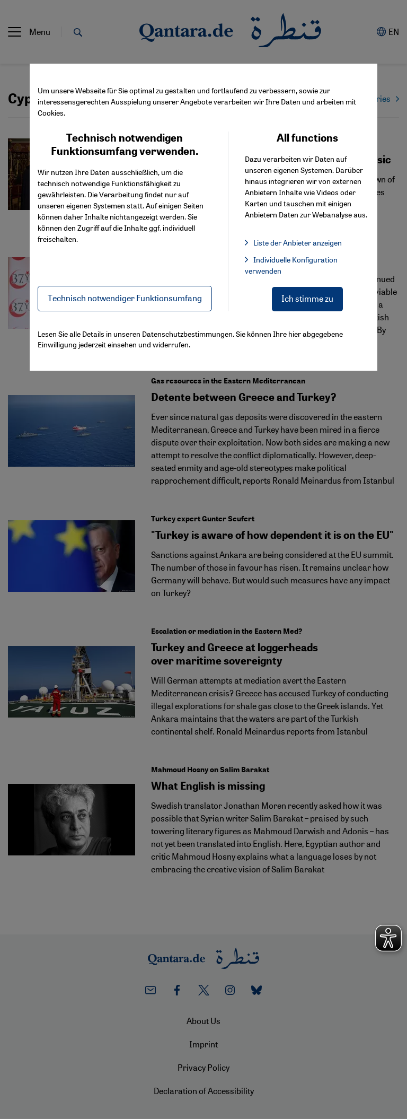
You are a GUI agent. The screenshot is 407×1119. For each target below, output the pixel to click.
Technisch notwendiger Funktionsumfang (125, 297)
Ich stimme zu (307, 298)
